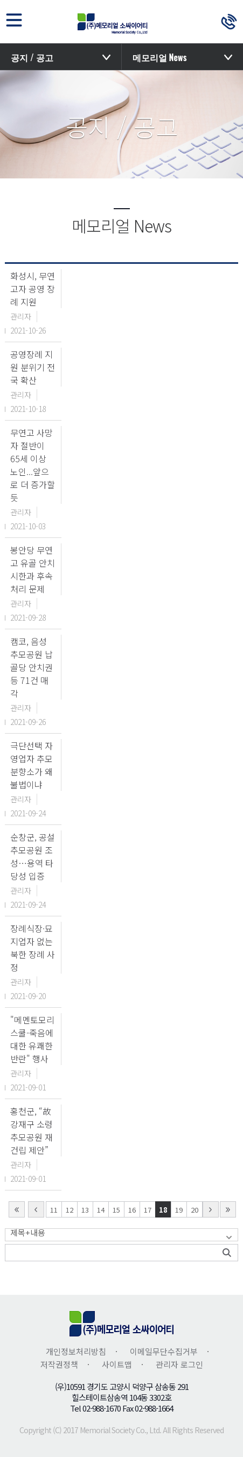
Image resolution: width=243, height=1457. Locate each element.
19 (179, 1210)
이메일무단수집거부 (164, 1351)
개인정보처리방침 (76, 1351)
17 (147, 1210)
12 (69, 1210)
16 (132, 1210)
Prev (36, 1209)
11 (54, 1210)
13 (85, 1210)
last (228, 1209)
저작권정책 (59, 1364)
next (211, 1209)
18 (163, 1210)
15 (116, 1210)
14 (101, 1210)
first (17, 1209)
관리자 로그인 (179, 1364)
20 (194, 1210)
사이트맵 (117, 1364)
